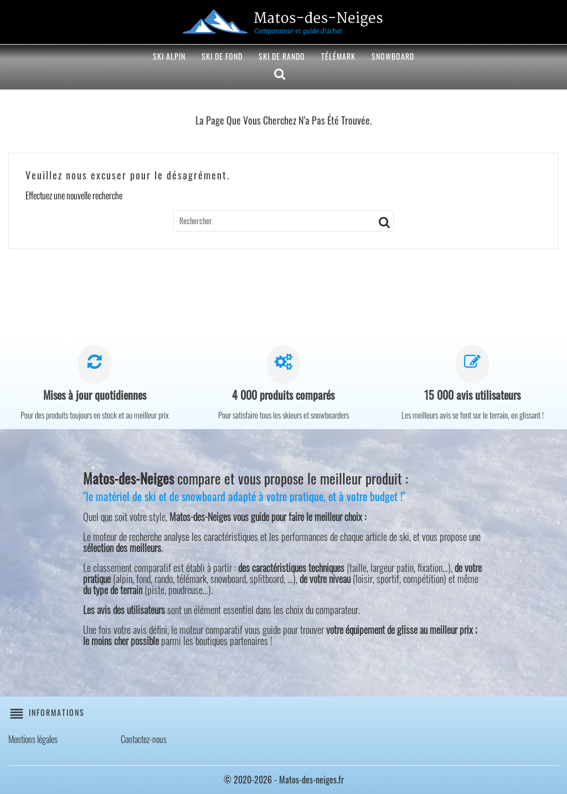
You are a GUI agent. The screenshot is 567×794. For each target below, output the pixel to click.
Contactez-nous (144, 739)
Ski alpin (169, 56)
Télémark (338, 56)
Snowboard (393, 56)
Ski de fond (222, 56)
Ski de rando (282, 56)
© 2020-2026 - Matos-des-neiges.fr (284, 779)
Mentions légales (33, 739)
